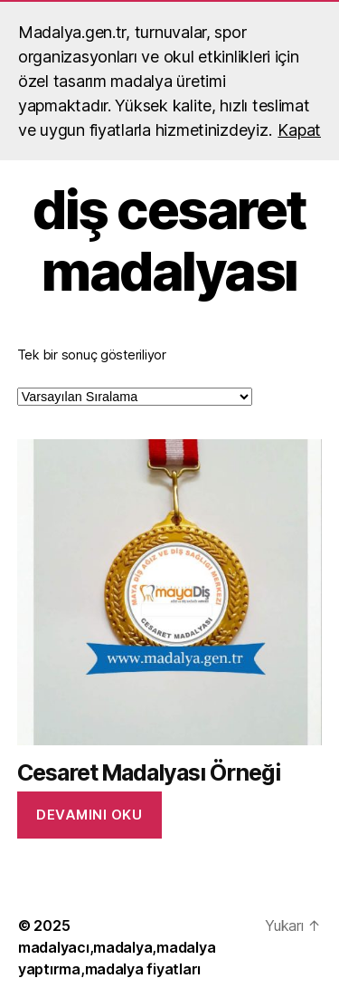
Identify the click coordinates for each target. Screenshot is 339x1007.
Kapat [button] (299, 129)
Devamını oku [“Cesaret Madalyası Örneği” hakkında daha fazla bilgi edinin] (89, 814)
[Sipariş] (134, 397)
